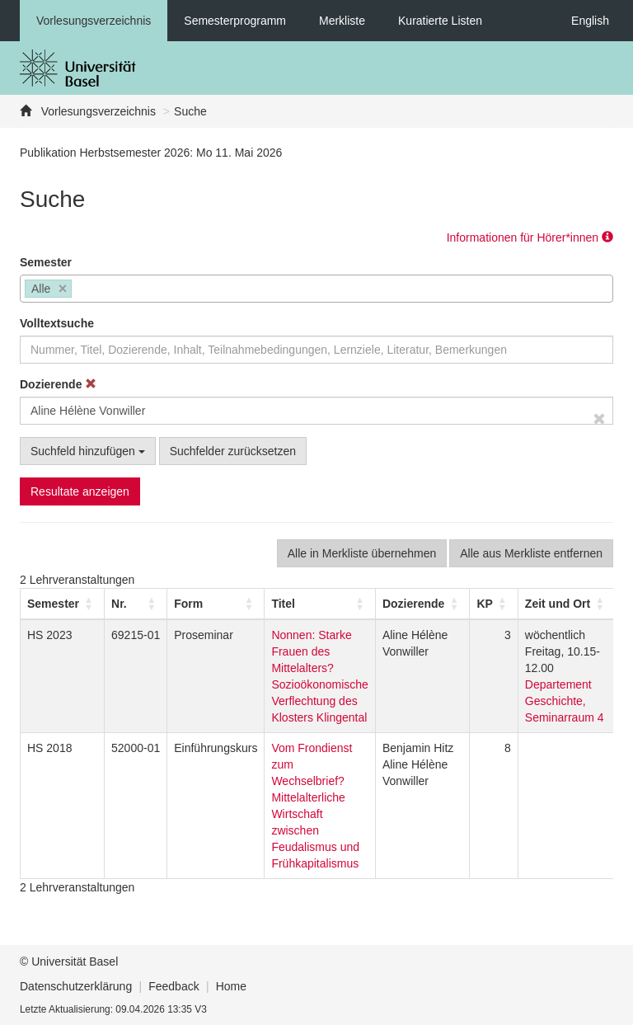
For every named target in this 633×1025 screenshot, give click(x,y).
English (590, 20)
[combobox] (316, 289)
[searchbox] (80, 290)
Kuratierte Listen (440, 20)
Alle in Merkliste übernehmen (362, 553)
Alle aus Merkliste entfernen (531, 553)
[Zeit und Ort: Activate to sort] (566, 603)
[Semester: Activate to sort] (63, 603)
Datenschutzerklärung (76, 986)
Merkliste (342, 20)
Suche (190, 111)
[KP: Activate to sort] (494, 603)
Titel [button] (283, 603)
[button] (53, 603)
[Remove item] (63, 289)
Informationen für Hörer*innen (530, 237)
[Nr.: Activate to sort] (136, 603)
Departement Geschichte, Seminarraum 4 (564, 701)
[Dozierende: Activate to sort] (422, 603)
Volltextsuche (57, 323)
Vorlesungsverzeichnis (93, 20)
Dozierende (58, 384)
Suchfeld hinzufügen (87, 451)
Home (231, 986)
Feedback (173, 986)
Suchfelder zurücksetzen (233, 451)
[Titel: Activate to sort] (320, 603)
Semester (46, 262)
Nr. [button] (119, 603)
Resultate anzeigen (79, 491)
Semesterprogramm (235, 20)
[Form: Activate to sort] (216, 603)
